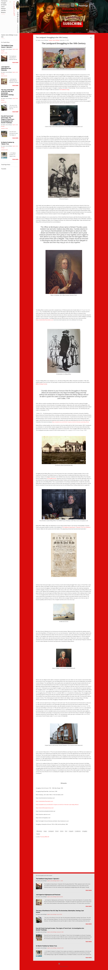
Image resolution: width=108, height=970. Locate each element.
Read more (89, 890)
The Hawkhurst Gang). (65, 89)
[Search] (93, 4)
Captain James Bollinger (18, 17)
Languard (71, 831)
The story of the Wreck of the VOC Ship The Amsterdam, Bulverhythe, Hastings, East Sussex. (7, 93)
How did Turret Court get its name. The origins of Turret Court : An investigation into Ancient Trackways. (8, 119)
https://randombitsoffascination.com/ (44, 320)
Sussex (38, 834)
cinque (45, 831)
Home (14, 3)
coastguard (51, 831)
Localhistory (78, 831)
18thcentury (39, 831)
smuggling (84, 831)
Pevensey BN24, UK (44, 836)
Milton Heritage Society (41, 384)
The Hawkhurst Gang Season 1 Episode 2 (47, 878)
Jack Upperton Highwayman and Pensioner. (48, 894)
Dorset (56, 831)
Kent (66, 831)
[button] (91, 38)
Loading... (3, 14)
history (61, 831)
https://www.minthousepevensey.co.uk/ (45, 808)
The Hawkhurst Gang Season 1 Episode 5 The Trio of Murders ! (76, 527)
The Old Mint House (51, 478)
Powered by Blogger (63, 963)
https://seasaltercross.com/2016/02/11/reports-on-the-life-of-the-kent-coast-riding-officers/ (70, 422)
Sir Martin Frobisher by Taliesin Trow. (46, 946)
